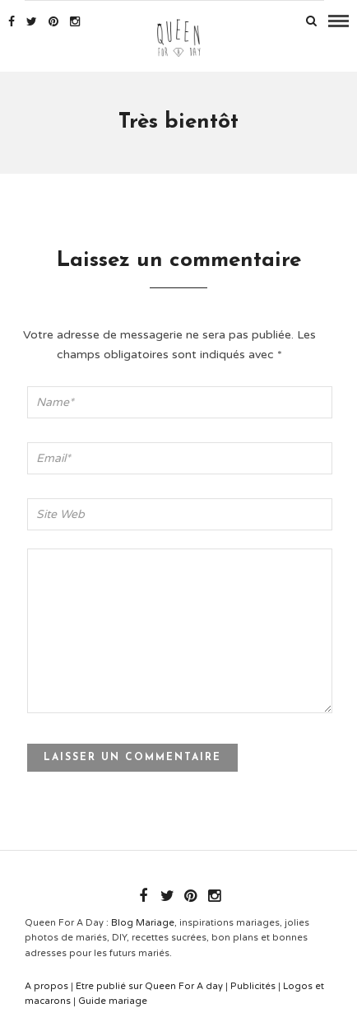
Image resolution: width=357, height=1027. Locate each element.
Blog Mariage (142, 922)
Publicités (253, 986)
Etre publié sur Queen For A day (149, 986)
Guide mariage (112, 1001)
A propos (46, 986)
